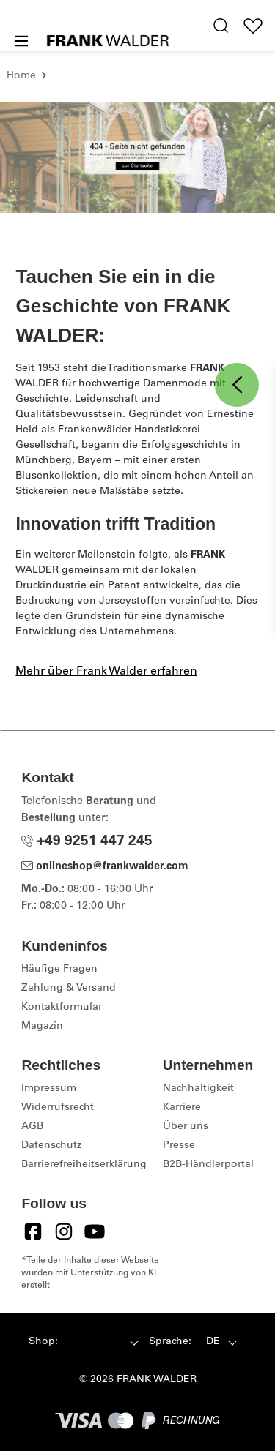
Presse (179, 1146)
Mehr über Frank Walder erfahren (106, 672)
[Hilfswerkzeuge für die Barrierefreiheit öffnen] (190, 26)
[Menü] (20, 41)
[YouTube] (94, 1231)
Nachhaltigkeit (198, 1089)
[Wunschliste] (253, 26)
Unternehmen (208, 1065)
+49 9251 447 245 (87, 842)
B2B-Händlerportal (208, 1165)
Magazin (42, 1026)
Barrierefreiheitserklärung (84, 1165)
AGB (32, 1127)
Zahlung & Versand (68, 988)
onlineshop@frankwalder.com (104, 867)
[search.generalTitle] (221, 26)
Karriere (182, 1108)
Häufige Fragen (59, 969)
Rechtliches (60, 1065)
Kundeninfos (64, 945)
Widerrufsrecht (57, 1108)
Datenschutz (51, 1146)
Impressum (48, 1089)
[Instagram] (64, 1231)
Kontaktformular (61, 1007)
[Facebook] (33, 1231)
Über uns (185, 1127)
